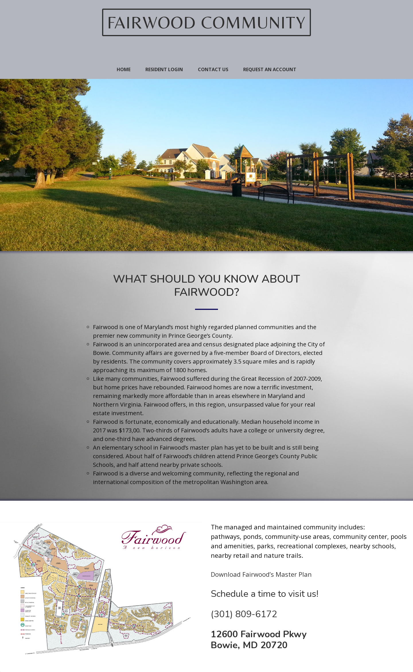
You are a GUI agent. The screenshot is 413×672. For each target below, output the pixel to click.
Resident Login (164, 69)
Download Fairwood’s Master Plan (261, 574)
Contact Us (213, 69)
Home (123, 69)
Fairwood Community (206, 22)
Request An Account (269, 69)
